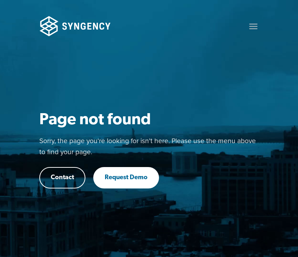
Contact (62, 177)
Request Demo (126, 177)
